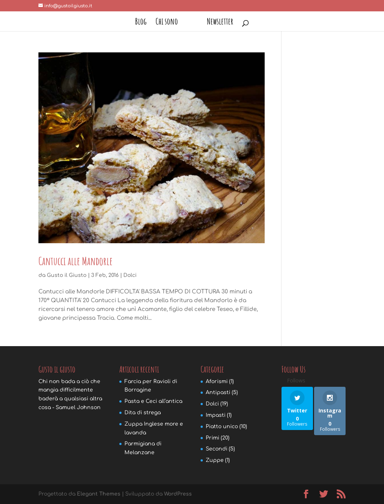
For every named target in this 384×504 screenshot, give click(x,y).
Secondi (216, 449)
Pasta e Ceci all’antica (153, 401)
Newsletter (220, 23)
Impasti (215, 415)
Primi (212, 438)
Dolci (130, 275)
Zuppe (215, 460)
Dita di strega (142, 412)
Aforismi (217, 381)
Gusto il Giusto (66, 275)
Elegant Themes (98, 494)
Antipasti (218, 392)
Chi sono (167, 23)
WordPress (178, 494)
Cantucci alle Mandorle (75, 261)
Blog (140, 23)
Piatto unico (222, 426)
